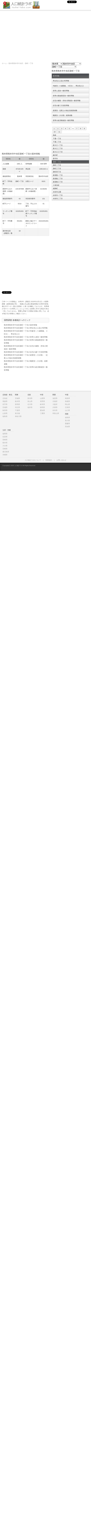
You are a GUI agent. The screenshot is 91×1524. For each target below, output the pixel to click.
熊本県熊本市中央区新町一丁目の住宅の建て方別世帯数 (26, 352)
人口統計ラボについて (33, 460)
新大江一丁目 (58, 145)
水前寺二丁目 (58, 198)
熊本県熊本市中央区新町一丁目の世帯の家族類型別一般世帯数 (26, 341)
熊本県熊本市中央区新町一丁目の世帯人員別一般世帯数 (26, 337)
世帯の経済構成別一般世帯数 (63, 120)
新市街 (55, 158)
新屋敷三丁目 (58, 182)
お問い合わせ (61, 460)
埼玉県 (17, 407)
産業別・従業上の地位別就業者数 (65, 110)
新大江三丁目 (58, 152)
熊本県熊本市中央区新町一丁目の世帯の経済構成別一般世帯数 (26, 368)
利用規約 (49, 460)
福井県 (30, 407)
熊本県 (4, 443)
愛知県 (42, 410)
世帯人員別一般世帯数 (61, 91)
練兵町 (55, 155)
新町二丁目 (57, 165)
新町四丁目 (57, 172)
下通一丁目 (57, 139)
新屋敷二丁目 (58, 179)
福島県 (4, 416)
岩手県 (4, 404)
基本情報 (56, 76)
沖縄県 (4, 455)
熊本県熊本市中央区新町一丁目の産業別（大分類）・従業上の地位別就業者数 (26, 356)
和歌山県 (55, 413)
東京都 (17, 413)
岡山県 (67, 404)
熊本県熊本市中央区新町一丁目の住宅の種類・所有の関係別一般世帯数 (26, 347)
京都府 (54, 401)
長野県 (42, 401)
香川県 (67, 420)
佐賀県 (4, 437)
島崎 (54, 135)
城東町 (55, 188)
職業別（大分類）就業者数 (62, 115)
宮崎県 (4, 449)
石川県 (30, 404)
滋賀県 (54, 398)
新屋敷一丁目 (58, 175)
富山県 (30, 401)
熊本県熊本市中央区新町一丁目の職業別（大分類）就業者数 (26, 362)
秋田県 (4, 410)
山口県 (67, 410)
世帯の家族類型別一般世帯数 (63, 96)
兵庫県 (54, 407)
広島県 (67, 407)
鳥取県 (67, 398)
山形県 (4, 413)
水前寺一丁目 (58, 195)
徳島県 (67, 417)
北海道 (4, 398)
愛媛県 (67, 423)
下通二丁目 (57, 142)
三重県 (42, 413)
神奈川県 (18, 416)
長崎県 (4, 440)
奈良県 (54, 410)
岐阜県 (42, 404)
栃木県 (17, 401)
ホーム (4, 63)
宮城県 (4, 407)
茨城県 (17, 398)
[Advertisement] (23, 34)
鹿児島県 (5, 452)
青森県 (4, 401)
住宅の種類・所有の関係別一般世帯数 (66, 101)
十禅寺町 (56, 185)
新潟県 (30, 398)
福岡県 (4, 434)
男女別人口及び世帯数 (61, 81)
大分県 (4, 446)
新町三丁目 (57, 168)
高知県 (67, 426)
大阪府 (54, 404)
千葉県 (17, 410)
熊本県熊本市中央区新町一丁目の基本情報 (20, 325)
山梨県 (42, 398)
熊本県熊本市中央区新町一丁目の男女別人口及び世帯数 (26, 328)
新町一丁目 (29, 63)
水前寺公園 (57, 192)
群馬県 (17, 404)
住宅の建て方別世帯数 (61, 105)
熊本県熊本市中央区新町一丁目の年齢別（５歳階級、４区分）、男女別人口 (26, 332)
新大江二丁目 (58, 148)
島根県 (67, 401)
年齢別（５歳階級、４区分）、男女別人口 (68, 86)
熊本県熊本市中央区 (15, 63)
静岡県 (42, 407)
